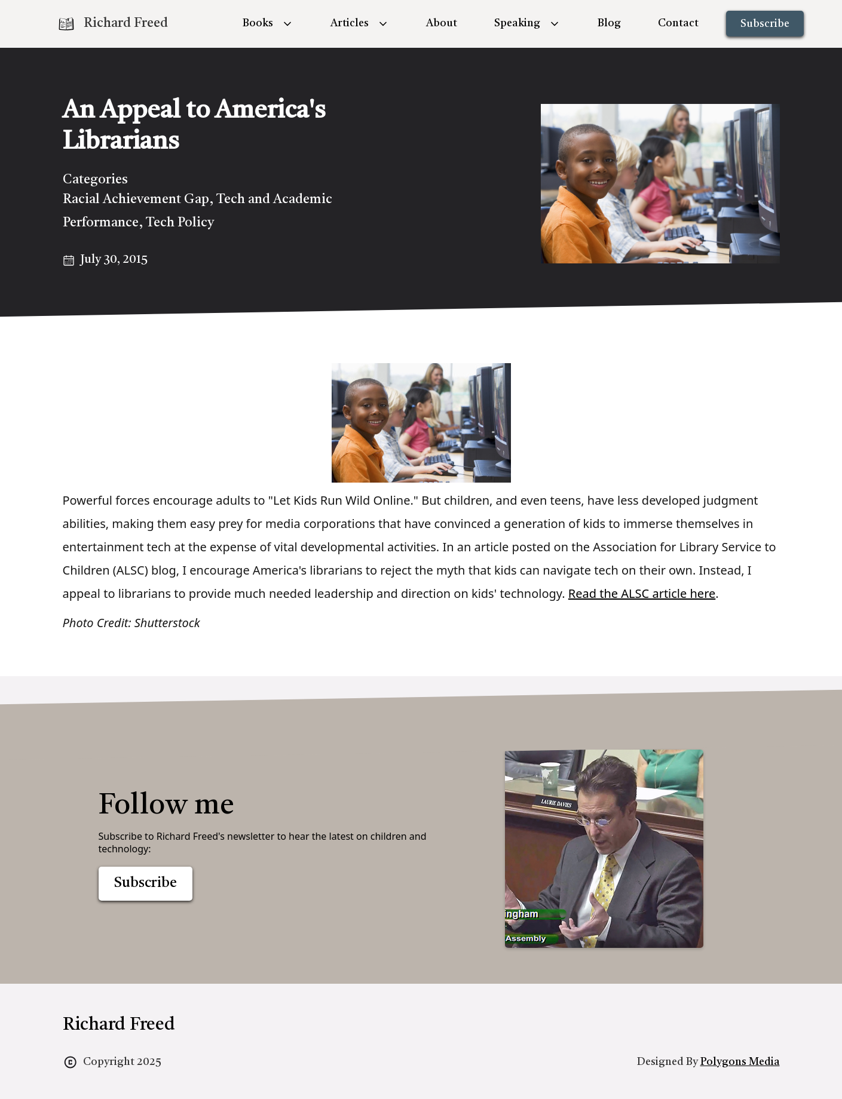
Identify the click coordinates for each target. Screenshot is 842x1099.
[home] (112, 23)
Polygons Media (740, 1062)
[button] (268, 23)
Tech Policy (180, 222)
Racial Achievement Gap (136, 199)
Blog (609, 23)
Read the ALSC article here (641, 593)
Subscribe (764, 24)
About (441, 23)
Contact (678, 23)
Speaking (517, 23)
